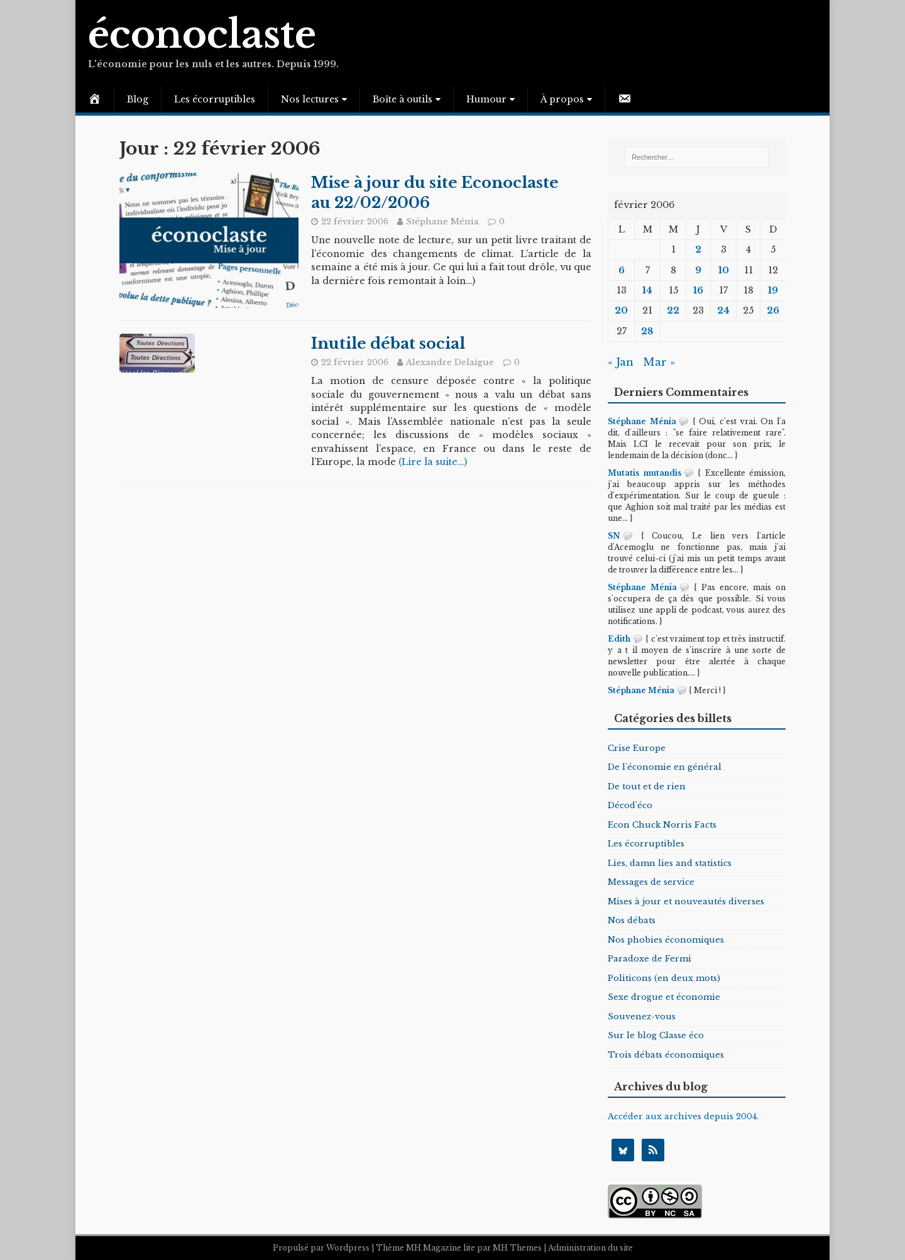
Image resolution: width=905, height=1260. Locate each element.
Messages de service (651, 882)
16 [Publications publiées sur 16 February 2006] (698, 290)
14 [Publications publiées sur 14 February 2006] (647, 290)
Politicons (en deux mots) (664, 978)
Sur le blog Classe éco (656, 1035)
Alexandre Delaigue (450, 362)
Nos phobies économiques (666, 939)
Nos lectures (310, 99)
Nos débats (631, 920)
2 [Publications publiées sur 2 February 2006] (698, 249)
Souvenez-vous (642, 1016)
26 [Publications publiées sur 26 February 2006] (773, 310)
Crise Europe (637, 748)
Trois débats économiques (666, 1054)
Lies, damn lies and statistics (670, 863)
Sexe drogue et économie (664, 997)
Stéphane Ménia (442, 221)
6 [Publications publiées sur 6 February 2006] (621, 270)
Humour (486, 99)
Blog (137, 99)
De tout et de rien (647, 786)
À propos (562, 99)
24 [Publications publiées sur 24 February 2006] (723, 310)
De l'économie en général (664, 767)
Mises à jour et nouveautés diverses (686, 901)
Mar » (659, 362)
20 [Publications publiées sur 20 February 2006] (621, 310)
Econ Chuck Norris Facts (662, 824)
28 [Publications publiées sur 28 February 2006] (647, 331)
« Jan (621, 362)
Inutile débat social (388, 343)
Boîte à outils (402, 99)
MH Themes (517, 1247)
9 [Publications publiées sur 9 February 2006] (698, 270)
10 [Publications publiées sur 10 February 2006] (723, 270)
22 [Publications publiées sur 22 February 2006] (673, 310)
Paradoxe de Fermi (649, 958)
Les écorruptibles (214, 99)
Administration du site (590, 1247)
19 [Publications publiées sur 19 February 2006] (773, 290)
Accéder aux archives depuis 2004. (683, 1116)
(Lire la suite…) (432, 462)
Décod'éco (630, 805)
